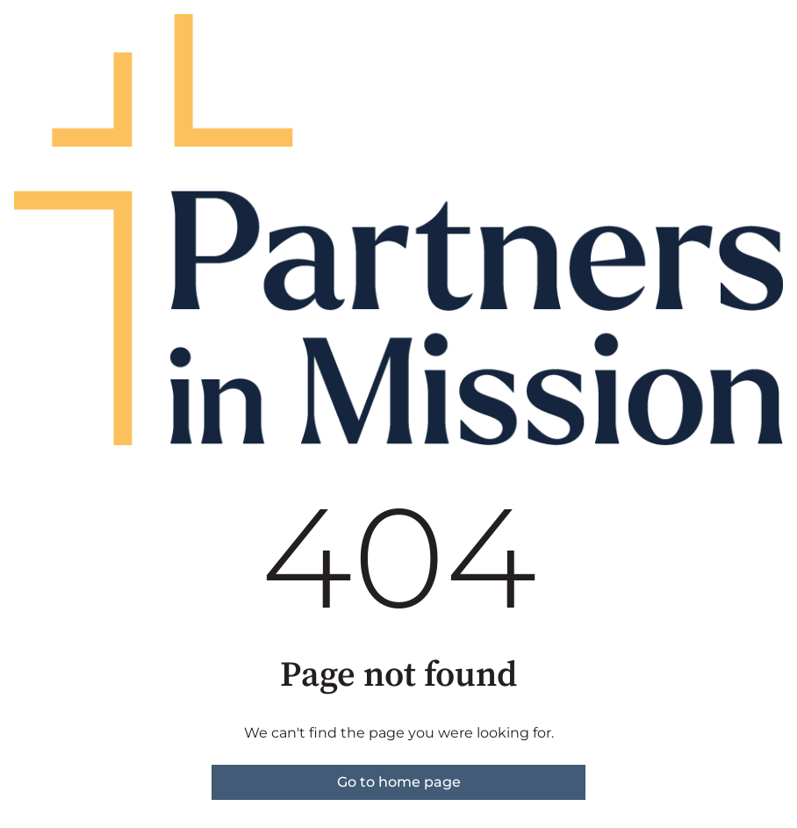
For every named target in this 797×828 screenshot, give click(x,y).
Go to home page (399, 782)
